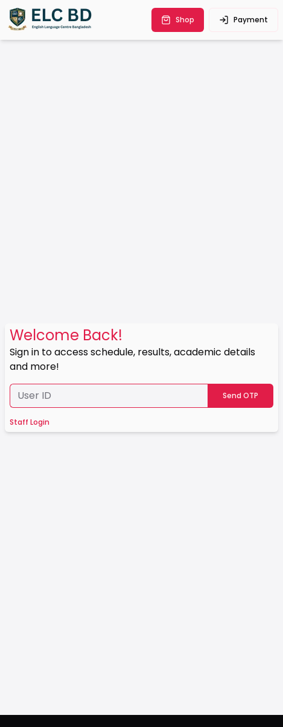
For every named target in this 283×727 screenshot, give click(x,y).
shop (177, 19)
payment (243, 19)
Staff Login (29, 422)
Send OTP (240, 395)
